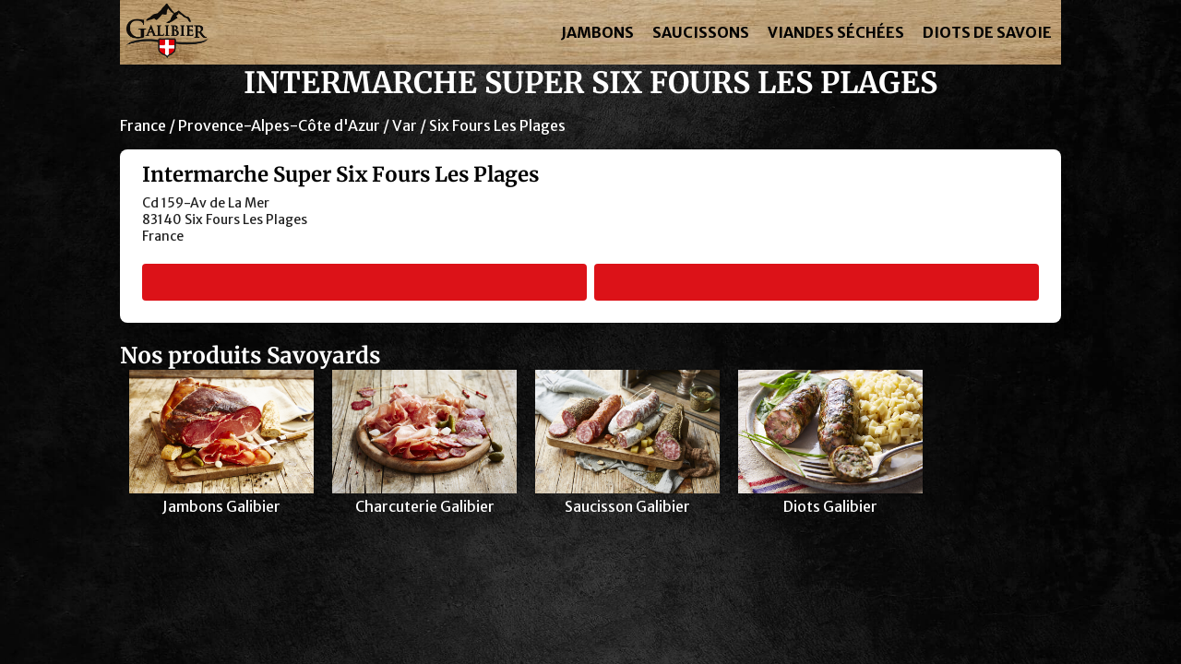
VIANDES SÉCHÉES (836, 32)
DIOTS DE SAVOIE (987, 32)
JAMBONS (597, 32)
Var (404, 125)
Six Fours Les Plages (497, 125)
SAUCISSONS (700, 32)
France (143, 125)
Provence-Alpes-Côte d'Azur (279, 125)
